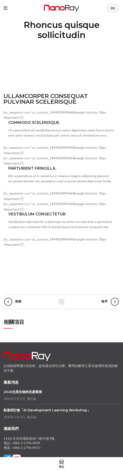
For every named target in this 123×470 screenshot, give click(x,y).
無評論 (31, 399)
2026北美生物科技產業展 (23, 392)
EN (113, 8)
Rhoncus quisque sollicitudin (42, 44)
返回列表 (61, 301)
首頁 (12, 44)
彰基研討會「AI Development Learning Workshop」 (47, 410)
